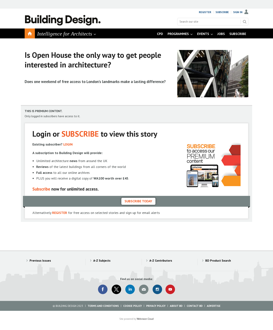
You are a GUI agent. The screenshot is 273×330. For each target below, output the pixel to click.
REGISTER (59, 213)
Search (245, 22)
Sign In (237, 12)
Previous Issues (40, 260)
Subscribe (222, 12)
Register (205, 12)
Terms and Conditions (103, 306)
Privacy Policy (156, 306)
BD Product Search (218, 260)
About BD (176, 306)
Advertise (213, 306)
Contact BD (194, 306)
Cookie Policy (132, 306)
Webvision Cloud (145, 318)
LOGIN (68, 144)
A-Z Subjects (102, 260)
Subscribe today (138, 201)
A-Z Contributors (160, 260)
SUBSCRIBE (80, 134)
